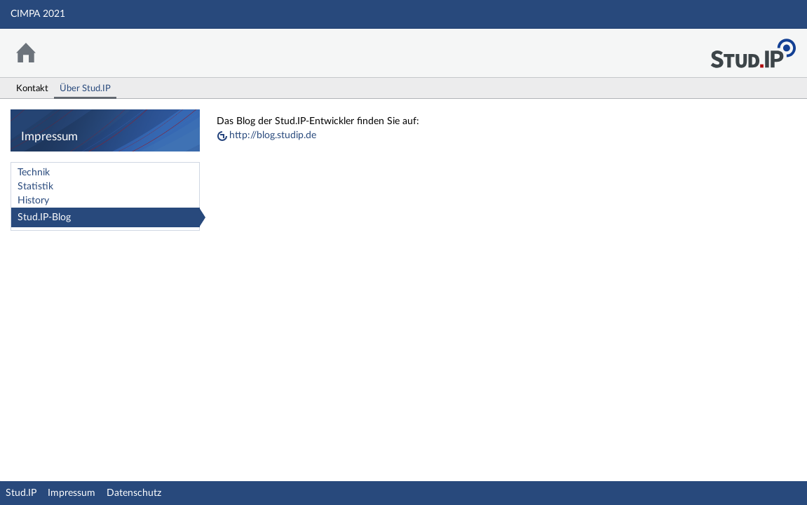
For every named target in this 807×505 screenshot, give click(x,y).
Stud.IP (21, 493)
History (33, 201)
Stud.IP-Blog (44, 217)
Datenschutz (134, 493)
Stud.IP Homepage (753, 49)
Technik (34, 172)
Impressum (71, 493)
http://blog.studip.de (272, 135)
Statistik (35, 186)
